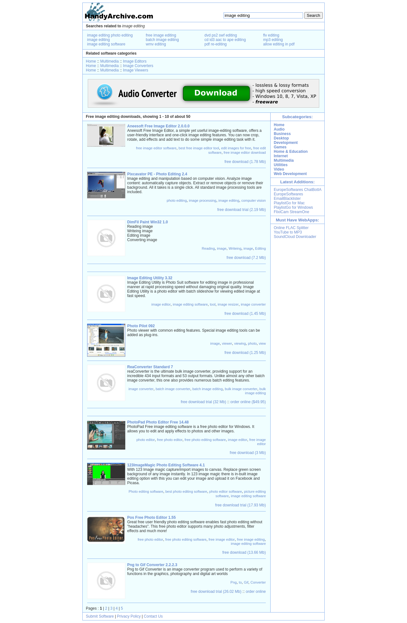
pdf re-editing (215, 44)
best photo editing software (186, 491)
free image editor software (156, 148)
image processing (202, 200)
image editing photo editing (110, 35)
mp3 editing (273, 39)
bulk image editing (255, 391)
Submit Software (100, 616)
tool (213, 304)
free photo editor (170, 440)
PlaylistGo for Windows (293, 207)
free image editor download (245, 152)
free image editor (257, 442)
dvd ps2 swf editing (220, 35)
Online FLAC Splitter (291, 228)
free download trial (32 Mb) (203, 402)
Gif (246, 582)
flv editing (271, 35)
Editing (260, 248)
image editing (98, 39)
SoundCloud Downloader (295, 236)
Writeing (235, 248)
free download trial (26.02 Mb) (216, 591)
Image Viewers (135, 70)
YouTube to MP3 (288, 232)
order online (256, 591)
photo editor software (225, 491)
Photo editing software (145, 491)
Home (91, 61)
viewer (227, 343)
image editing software (106, 44)
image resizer (227, 304)
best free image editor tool (199, 148)
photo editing (177, 200)
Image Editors (135, 61)
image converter (253, 304)
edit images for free (236, 148)
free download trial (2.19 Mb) (241, 209)
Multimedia (109, 61)
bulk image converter (241, 389)
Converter (258, 582)
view (262, 343)
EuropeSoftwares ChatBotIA (297, 189)
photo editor (145, 440)
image (221, 248)
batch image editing (162, 39)
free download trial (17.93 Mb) (240, 505)
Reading (208, 248)
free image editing (161, 35)
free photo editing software (205, 440)
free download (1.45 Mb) (245, 313)
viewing (240, 343)
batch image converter (172, 389)
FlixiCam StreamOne (291, 212)
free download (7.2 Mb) (246, 257)
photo (252, 343)
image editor (161, 304)
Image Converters (138, 66)
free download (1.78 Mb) (245, 161)
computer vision (253, 200)
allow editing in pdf (279, 44)
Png (234, 582)
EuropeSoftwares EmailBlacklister (288, 196)
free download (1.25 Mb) (245, 352)
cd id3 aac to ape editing (225, 39)
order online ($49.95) (248, 402)
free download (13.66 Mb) (244, 552)
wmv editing (156, 44)
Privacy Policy (129, 616)
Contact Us (153, 616)
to (240, 582)
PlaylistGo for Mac (289, 203)
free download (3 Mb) (248, 452)
